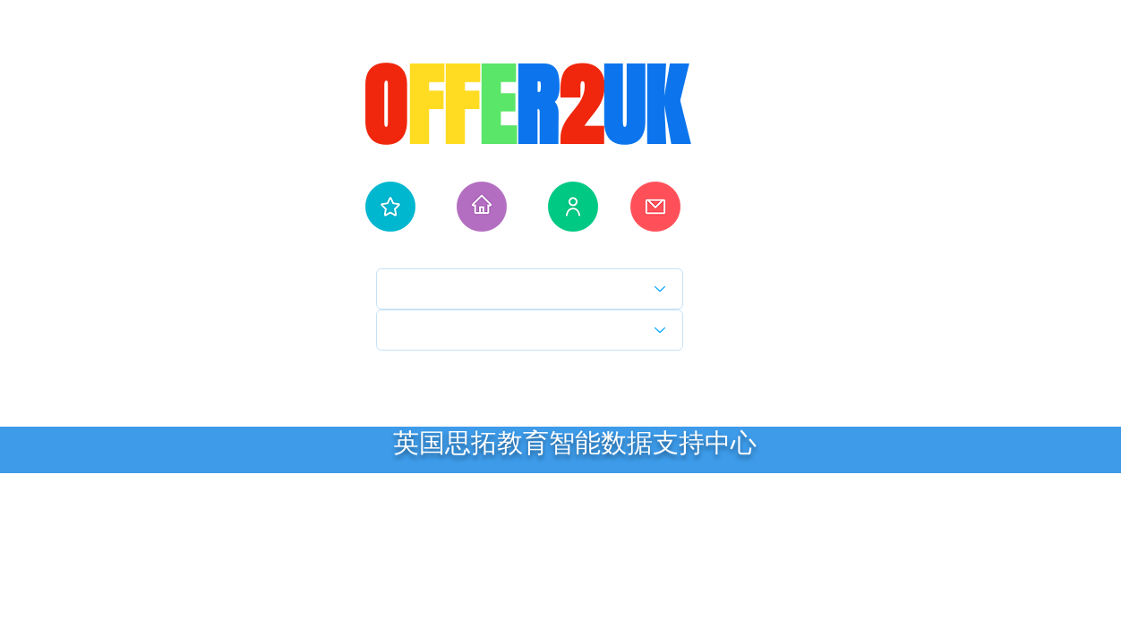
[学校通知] (655, 206)
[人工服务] (573, 206)
